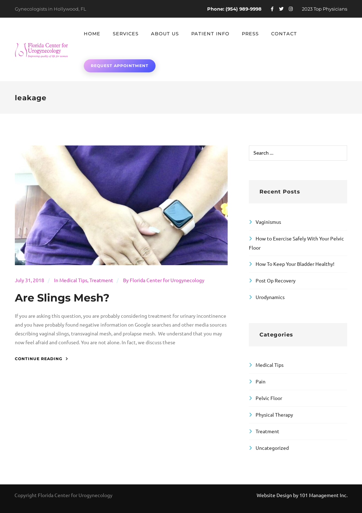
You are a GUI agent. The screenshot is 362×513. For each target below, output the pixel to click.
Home (92, 33)
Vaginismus (268, 222)
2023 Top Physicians (324, 9)
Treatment (101, 280)
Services (126, 33)
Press (250, 33)
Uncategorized (272, 448)
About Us (165, 33)
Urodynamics (270, 297)
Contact (284, 33)
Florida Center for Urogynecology (167, 280)
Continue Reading (41, 358)
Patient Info (210, 33)
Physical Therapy (274, 414)
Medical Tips (73, 280)
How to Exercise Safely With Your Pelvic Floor (296, 243)
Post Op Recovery (276, 280)
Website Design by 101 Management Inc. (302, 495)
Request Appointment (119, 65)
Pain (260, 381)
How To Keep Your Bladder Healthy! (295, 264)
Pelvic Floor (269, 398)
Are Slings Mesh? (62, 297)
